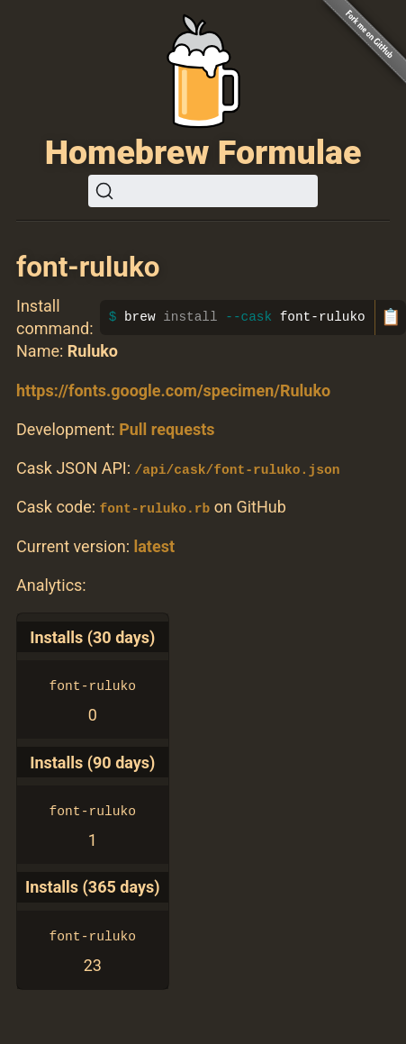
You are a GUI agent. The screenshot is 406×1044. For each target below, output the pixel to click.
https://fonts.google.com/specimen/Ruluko (173, 390)
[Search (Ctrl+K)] (203, 191)
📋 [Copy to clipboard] (391, 317)
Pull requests (166, 429)
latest (154, 545)
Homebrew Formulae (203, 152)
